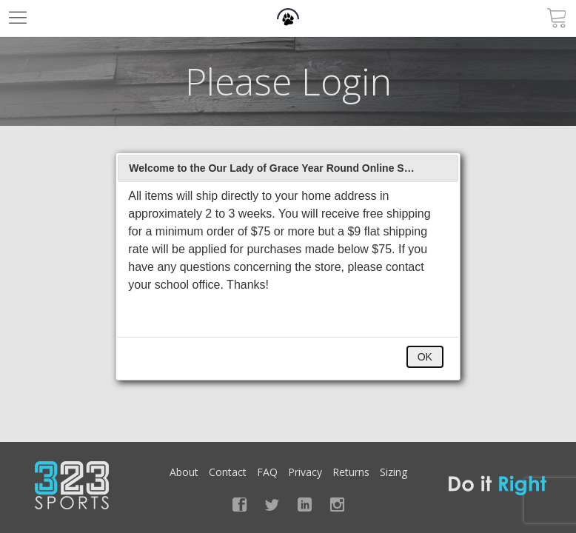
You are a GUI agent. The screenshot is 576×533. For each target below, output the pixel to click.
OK (425, 357)
